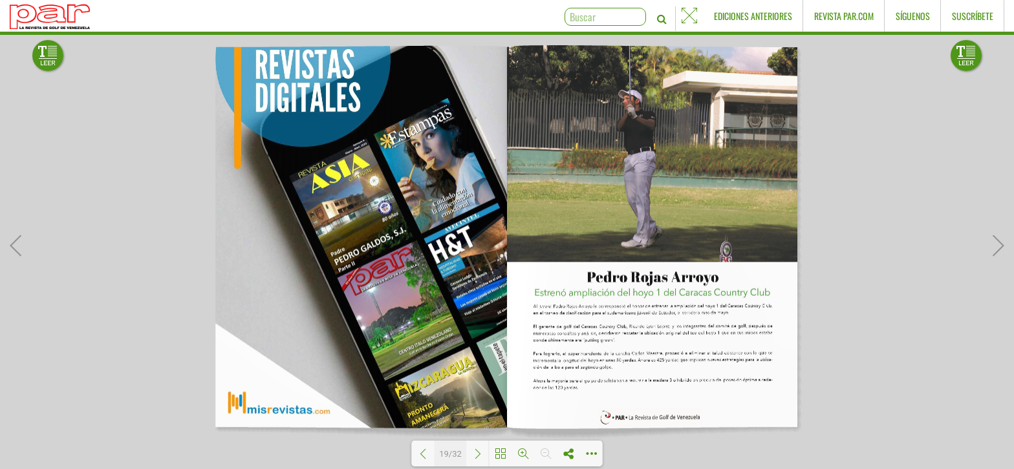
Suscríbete (972, 16)
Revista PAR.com (844, 16)
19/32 (450, 454)
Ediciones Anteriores (753, 16)
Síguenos (913, 16)
